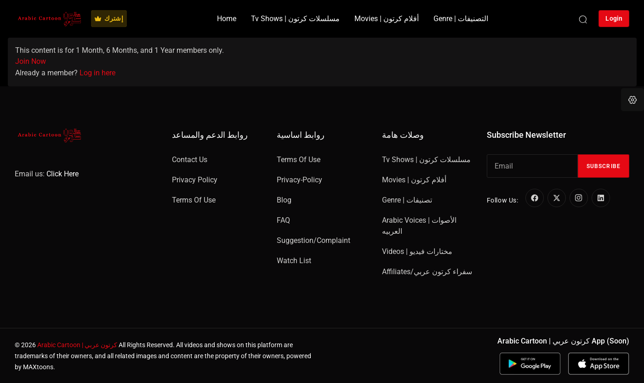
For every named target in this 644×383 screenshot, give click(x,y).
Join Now (30, 61)
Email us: (47, 173)
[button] (632, 99)
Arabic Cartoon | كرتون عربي (77, 345)
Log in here (97, 72)
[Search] (582, 18)
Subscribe (604, 166)
